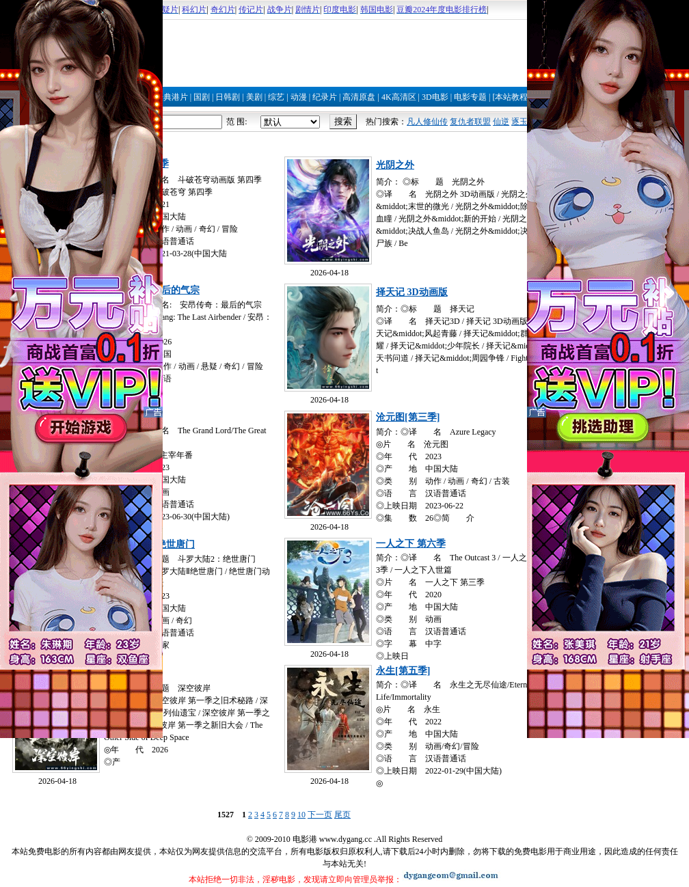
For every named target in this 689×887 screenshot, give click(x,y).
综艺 (276, 97)
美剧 (254, 97)
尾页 (342, 814)
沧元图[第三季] (408, 417)
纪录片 (324, 97)
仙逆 (501, 121)
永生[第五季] (403, 671)
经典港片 (171, 97)
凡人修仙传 (427, 121)
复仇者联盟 (470, 121)
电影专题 (470, 97)
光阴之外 (395, 165)
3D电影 (435, 97)
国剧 (201, 97)
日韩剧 (227, 97)
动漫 (299, 97)
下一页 (320, 814)
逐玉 (519, 121)
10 (301, 814)
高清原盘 (358, 97)
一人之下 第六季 (411, 543)
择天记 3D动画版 (412, 292)
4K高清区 (398, 97)
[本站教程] (511, 97)
